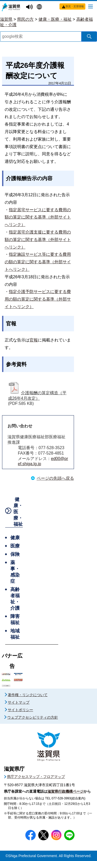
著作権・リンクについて (28, 695)
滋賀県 (6, 19)
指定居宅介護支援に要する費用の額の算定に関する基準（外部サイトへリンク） (38, 239)
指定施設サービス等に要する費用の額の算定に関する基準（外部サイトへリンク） (38, 262)
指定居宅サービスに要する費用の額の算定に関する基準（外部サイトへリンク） (38, 217)
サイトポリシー (20, 710)
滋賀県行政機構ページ (65, 791)
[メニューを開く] (90, 6)
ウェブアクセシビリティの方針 (32, 717)
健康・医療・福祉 (55, 19)
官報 (33, 340)
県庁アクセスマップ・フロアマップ (36, 777)
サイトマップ (18, 702)
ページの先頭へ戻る (55, 478)
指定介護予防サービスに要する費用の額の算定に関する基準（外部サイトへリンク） (38, 299)
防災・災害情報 (75, 6)
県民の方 (25, 19)
